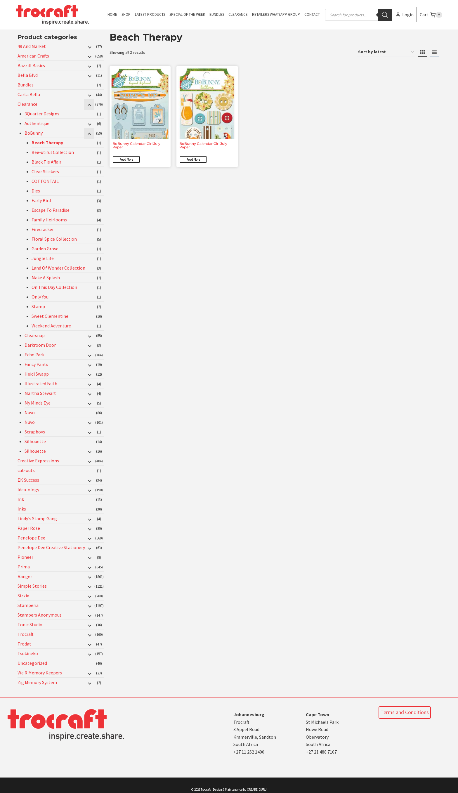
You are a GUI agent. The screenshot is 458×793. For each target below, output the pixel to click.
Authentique (37, 123)
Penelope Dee (31, 538)
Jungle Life (43, 258)
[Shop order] (386, 52)
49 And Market (32, 46)
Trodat (24, 644)
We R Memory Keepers (40, 673)
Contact (312, 14)
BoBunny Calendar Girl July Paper (136, 145)
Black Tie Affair (46, 162)
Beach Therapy (47, 142)
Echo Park (34, 355)
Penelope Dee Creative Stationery (51, 547)
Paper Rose (29, 528)
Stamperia (28, 605)
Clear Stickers (45, 171)
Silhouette (35, 441)
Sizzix (23, 595)
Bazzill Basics (31, 65)
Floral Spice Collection (54, 239)
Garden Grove (45, 248)
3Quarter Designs (42, 114)
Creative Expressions (38, 461)
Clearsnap (35, 335)
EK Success (28, 480)
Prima (24, 567)
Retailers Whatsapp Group (276, 14)
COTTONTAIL (45, 181)
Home (112, 14)
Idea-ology (28, 489)
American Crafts (33, 56)
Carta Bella (29, 94)
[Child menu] (89, 46)
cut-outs (26, 470)
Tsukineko (28, 653)
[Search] (385, 15)
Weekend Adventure (51, 326)
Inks (22, 509)
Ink (21, 499)
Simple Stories (32, 586)
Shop (126, 14)
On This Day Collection (54, 287)
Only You (40, 297)
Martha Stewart (40, 393)
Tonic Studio (30, 624)
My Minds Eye (38, 403)
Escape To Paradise (51, 210)
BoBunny (34, 133)
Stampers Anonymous (40, 615)
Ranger (25, 576)
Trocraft (26, 634)
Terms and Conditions (405, 712)
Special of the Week (187, 14)
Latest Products (150, 14)
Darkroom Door (40, 345)
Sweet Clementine (50, 316)
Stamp (38, 306)
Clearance (238, 14)
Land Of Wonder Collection (58, 268)
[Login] (404, 14)
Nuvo (30, 412)
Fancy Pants (36, 364)
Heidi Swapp (37, 374)
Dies (36, 191)
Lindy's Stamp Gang (37, 518)
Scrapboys (35, 432)
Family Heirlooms (49, 220)
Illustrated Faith (41, 383)
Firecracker (43, 229)
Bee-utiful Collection (53, 152)
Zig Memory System (37, 682)
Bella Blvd (28, 75)
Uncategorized (32, 663)
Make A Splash (46, 277)
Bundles (216, 14)
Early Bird (41, 200)
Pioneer (25, 557)
